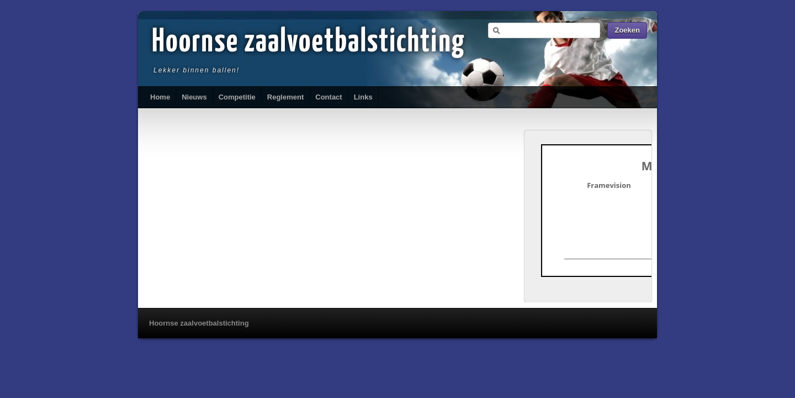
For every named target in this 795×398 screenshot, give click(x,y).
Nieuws (194, 97)
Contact (328, 97)
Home (160, 97)
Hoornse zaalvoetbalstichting (308, 42)
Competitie (237, 97)
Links (363, 97)
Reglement (285, 97)
